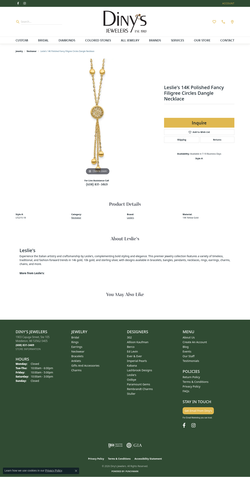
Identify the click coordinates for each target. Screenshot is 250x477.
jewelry (19, 51)
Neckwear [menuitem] (77, 351)
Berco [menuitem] (131, 347)
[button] (227, 3)
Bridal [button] (43, 40)
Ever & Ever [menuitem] (134, 356)
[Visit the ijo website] (115, 445)
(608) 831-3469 (97, 184)
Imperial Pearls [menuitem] (137, 361)
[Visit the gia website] (134, 445)
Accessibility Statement (148, 458)
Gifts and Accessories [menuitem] (85, 365)
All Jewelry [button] (130, 40)
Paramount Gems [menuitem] (138, 384)
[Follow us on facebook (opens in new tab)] (18, 3)
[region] (97, 117)
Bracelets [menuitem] (77, 356)
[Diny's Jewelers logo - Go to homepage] (125, 22)
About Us (189, 337)
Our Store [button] (202, 40)
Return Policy (191, 377)
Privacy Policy (191, 386)
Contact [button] (227, 40)
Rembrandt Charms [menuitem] (140, 389)
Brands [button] (155, 40)
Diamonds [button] (67, 40)
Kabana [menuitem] (132, 365)
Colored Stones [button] (98, 40)
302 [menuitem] (129, 337)
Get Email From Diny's (198, 411)
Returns (217, 139)
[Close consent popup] (76, 471)
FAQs (186, 391)
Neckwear (32, 51)
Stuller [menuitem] (131, 394)
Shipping (181, 139)
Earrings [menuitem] (76, 347)
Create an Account (195, 342)
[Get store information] (28, 349)
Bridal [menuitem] (75, 337)
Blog (186, 347)
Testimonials (191, 361)
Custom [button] (22, 40)
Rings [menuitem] (75, 342)
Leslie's (130, 217)
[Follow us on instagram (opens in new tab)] (24, 3)
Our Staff (189, 356)
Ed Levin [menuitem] (132, 351)
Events (187, 351)
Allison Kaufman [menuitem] (137, 342)
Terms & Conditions (195, 382)
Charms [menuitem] (76, 370)
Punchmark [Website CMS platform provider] (132, 471)
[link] (222, 22)
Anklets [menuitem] (76, 361)
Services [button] (177, 40)
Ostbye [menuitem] (131, 379)
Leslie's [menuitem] (131, 375)
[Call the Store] (25, 345)
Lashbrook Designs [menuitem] (139, 370)
